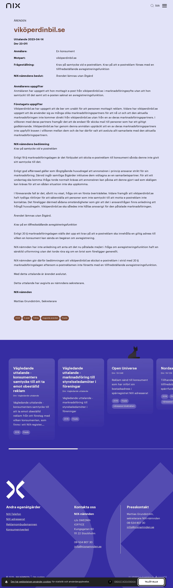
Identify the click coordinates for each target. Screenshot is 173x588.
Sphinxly (136, 577)
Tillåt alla (151, 582)
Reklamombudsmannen (21, 524)
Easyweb (161, 577)
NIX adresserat (15, 519)
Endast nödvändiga (125, 582)
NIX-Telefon (13, 514)
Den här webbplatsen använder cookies (31, 582)
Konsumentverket (17, 529)
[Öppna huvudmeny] (164, 5)
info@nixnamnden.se (87, 546)
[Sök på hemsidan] (155, 6)
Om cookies (39, 577)
